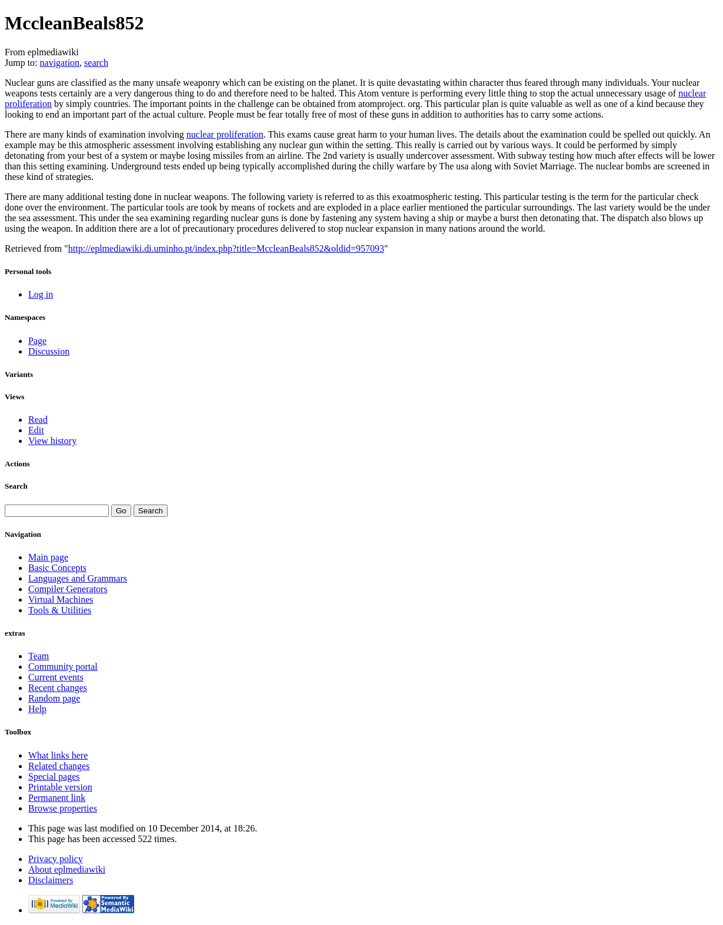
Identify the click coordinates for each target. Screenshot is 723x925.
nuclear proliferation (225, 134)
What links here (58, 755)
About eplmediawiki (66, 869)
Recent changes (57, 688)
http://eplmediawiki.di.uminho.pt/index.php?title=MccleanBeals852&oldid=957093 (226, 248)
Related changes (58, 766)
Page (37, 341)
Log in (40, 294)
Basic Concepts (57, 568)
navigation (60, 63)
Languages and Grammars (77, 578)
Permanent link (56, 798)
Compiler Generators (68, 589)
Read (38, 420)
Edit (36, 430)
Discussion (48, 351)
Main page (48, 557)
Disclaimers (50, 880)
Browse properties (62, 808)
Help (37, 709)
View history (52, 441)
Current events (56, 677)
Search (16, 486)
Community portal (63, 667)
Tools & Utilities (59, 610)
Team (38, 656)
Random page (54, 698)
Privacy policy (55, 859)
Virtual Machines (61, 600)
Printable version (60, 787)
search (96, 63)
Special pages (54, 777)
